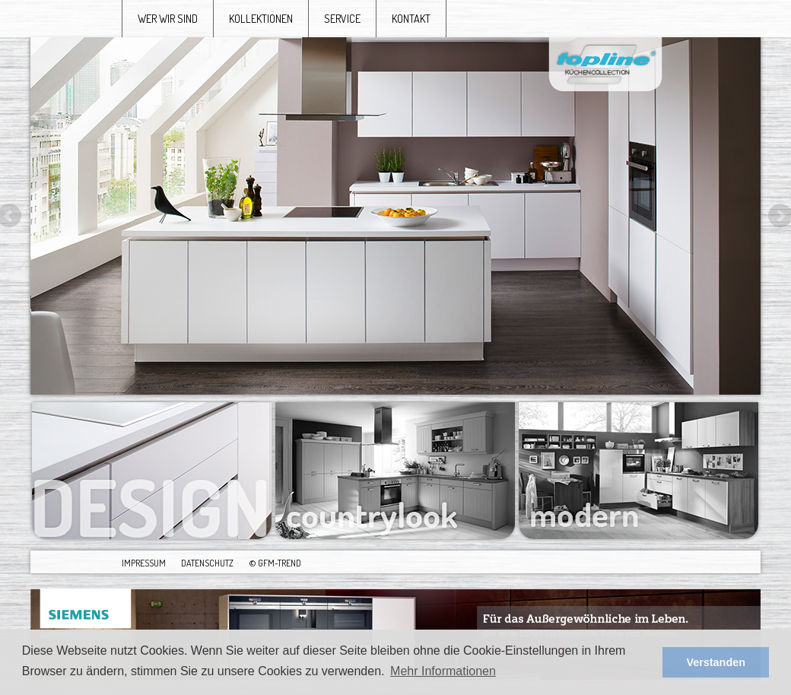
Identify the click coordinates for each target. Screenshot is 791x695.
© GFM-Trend (275, 563)
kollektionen (261, 18)
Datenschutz (207, 563)
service (342, 18)
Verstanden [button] (715, 662)
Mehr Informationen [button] (443, 671)
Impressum (144, 563)
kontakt (411, 18)
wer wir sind (168, 18)
